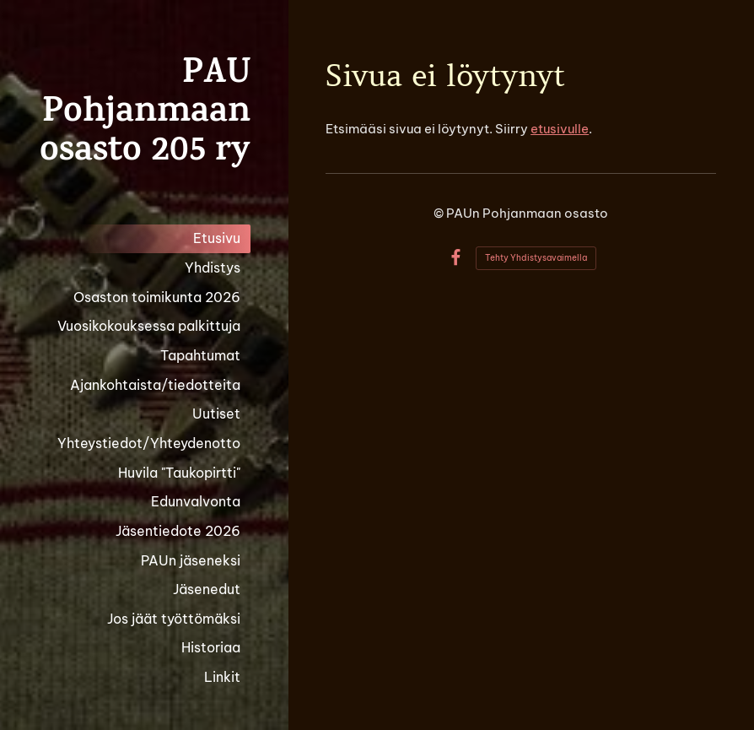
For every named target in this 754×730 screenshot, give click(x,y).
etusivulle (559, 129)
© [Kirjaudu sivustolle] (440, 213)
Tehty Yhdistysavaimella (536, 257)
